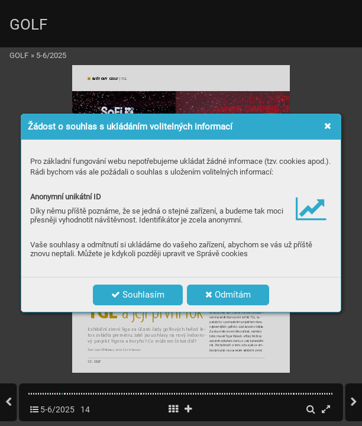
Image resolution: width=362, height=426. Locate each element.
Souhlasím (137, 294)
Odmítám (228, 294)
